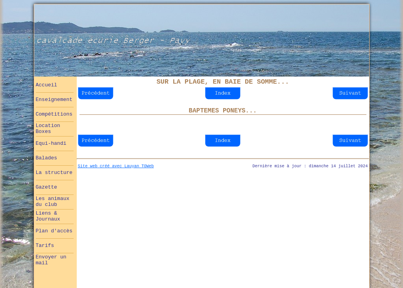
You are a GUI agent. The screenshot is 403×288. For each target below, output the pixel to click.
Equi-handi (51, 143)
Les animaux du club (53, 202)
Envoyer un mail (51, 260)
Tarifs (45, 246)
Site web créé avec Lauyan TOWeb (116, 166)
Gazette (46, 187)
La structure (54, 173)
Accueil (46, 85)
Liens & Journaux (48, 216)
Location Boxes (48, 129)
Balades (46, 158)
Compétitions (54, 114)
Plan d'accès (54, 231)
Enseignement (54, 100)
